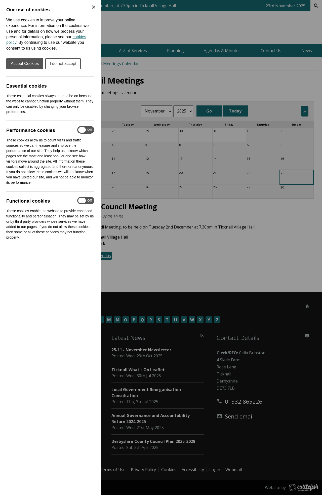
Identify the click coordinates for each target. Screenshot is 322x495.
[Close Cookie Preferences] (94, 7)
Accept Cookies (25, 63)
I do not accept (63, 63)
